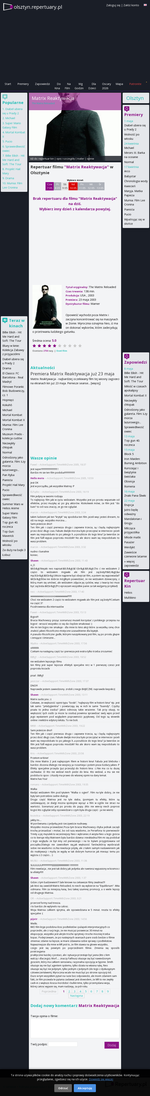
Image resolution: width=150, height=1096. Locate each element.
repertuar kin (46, 158)
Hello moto (37, 478)
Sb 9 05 (65, 186)
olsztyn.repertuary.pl (38, 6)
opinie (90, 158)
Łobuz (6, 555)
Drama (9, 178)
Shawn (34, 560)
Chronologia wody (136, 181)
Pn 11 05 (82, 186)
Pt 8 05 (57, 186)
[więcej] (96, 383)
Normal (129, 162)
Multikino (130, 597)
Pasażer (129, 542)
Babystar (130, 176)
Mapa (119, 84)
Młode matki (132, 537)
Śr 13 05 (100, 186)
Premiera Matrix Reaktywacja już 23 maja (72, 373)
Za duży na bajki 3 (14, 550)
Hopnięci (8, 400)
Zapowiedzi (42, 84)
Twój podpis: (39, 1044)
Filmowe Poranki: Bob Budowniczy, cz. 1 (13, 391)
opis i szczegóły (65, 158)
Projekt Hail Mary (13, 485)
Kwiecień (130, 186)
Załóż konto (131, 5)
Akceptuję (85, 1088)
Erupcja (129, 505)
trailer (80, 158)
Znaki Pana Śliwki (135, 495)
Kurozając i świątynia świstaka (131, 472)
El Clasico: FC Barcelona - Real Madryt (12, 377)
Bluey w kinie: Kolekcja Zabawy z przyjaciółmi (13, 350)
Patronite (135, 84)
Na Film (68, 86)
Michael (129, 148)
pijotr (34, 919)
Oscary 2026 (106, 86)
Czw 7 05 (49, 186)
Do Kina (57, 86)
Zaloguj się (113, 5)
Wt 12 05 (91, 186)
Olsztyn (134, 97)
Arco (127, 171)
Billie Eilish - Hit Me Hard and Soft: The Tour (134, 377)
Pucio (127, 214)
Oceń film (61, 350)
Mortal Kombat (12, 415)
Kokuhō (7, 405)
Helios (128, 592)
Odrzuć (63, 1088)
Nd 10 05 (73, 186)
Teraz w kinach (17, 323)
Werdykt (129, 547)
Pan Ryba (8, 475)
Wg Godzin (79, 86)
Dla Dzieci (92, 86)
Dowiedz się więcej (101, 1079)
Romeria (129, 486)
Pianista (129, 209)
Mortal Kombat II (135, 395)
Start (8, 84)
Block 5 (129, 454)
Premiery (23, 84)
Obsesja (129, 481)
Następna (76, 995)
